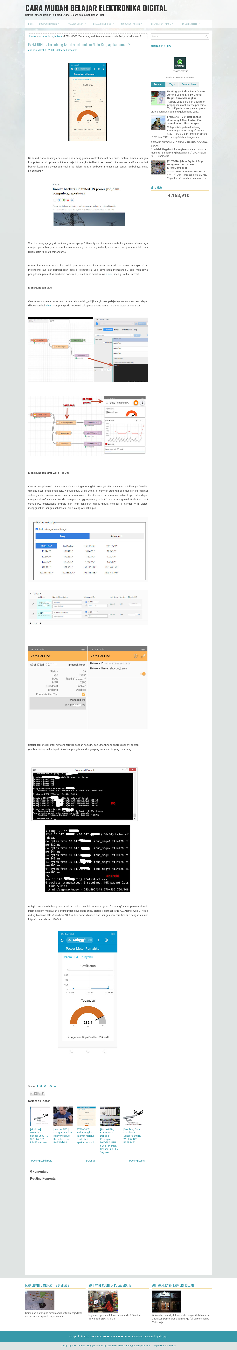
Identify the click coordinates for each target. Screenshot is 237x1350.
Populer (158, 84)
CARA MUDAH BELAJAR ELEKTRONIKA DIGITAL (96, 8)
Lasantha (111, 1345)
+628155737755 (179, 71)
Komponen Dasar (50, 22)
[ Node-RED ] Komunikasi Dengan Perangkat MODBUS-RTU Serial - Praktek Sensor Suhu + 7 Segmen (109, 1141)
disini (109, 274)
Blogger (163, 1336)
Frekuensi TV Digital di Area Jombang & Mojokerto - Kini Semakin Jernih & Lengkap (184, 120)
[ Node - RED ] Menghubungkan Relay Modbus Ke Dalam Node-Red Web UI (63, 1136)
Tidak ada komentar (65, 50)
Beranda (90, 1160)
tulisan (58, 36)
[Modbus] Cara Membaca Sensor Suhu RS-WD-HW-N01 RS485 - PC (132, 1136)
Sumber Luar (189, 84)
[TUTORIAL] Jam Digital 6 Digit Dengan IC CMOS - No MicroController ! (185, 164)
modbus (48, 36)
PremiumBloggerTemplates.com (135, 1345)
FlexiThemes (78, 1345)
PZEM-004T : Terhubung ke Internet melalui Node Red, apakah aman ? (79, 44)
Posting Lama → (138, 1160)
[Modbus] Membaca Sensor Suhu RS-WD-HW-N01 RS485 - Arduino (39, 1136)
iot (39, 36)
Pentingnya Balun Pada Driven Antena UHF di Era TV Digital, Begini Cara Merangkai (186, 94)
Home (30, 23)
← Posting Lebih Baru (40, 1160)
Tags (172, 84)
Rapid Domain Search (165, 1345)
